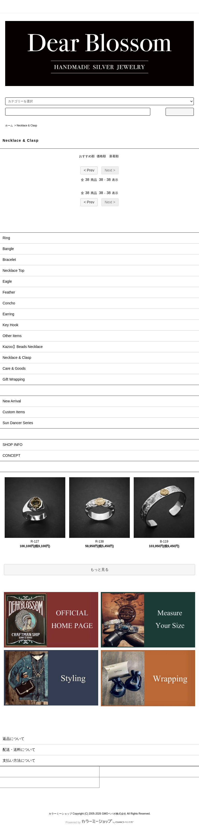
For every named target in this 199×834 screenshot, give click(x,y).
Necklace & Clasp (27, 125)
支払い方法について (38, 796)
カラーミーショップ (60, 813)
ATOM (180, 796)
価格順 (101, 156)
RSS (172, 796)
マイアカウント (13, 771)
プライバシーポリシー (149, 796)
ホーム (9, 125)
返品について (89, 796)
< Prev (89, 170)
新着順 (114, 156)
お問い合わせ (11, 782)
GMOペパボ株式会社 (114, 813)
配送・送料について (66, 796)
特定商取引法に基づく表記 (116, 796)
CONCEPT (11, 455)
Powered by (99, 822)
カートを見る (110, 771)
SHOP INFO (13, 445)
